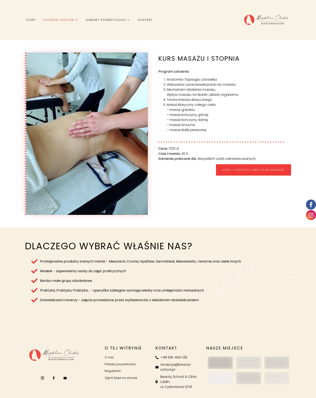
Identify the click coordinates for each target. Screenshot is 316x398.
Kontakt (144, 20)
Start (31, 20)
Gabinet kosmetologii (107, 20)
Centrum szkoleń (60, 20)
